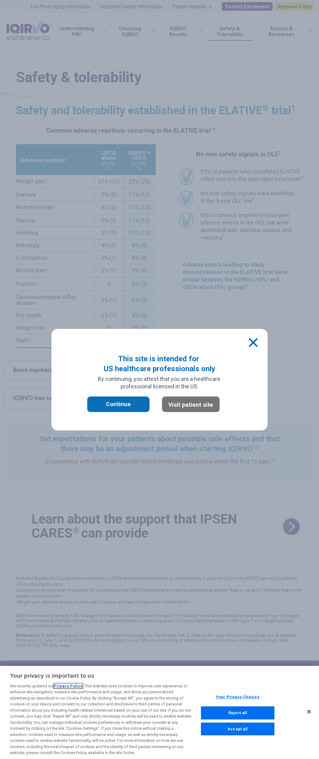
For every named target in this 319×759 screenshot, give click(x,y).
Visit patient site (190, 404)
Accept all (237, 729)
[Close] (253, 343)
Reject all (237, 713)
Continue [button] (118, 404)
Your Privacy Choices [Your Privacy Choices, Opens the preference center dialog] (237, 697)
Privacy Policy (68, 686)
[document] (159, 379)
